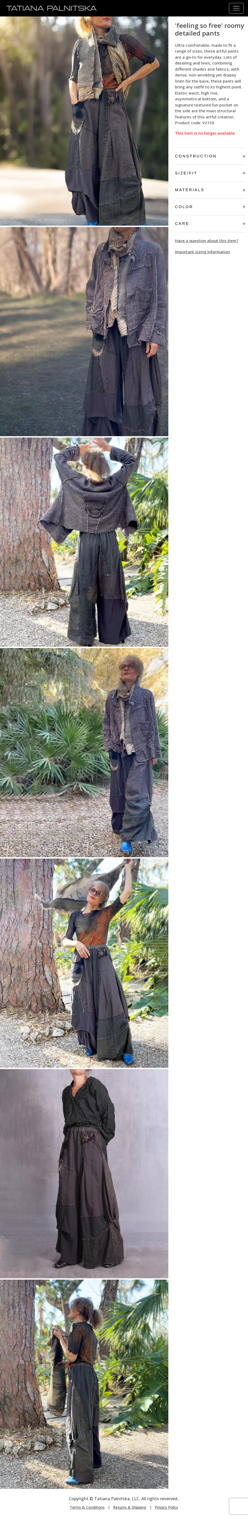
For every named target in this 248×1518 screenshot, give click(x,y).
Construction (210, 156)
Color (210, 206)
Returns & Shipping (129, 1507)
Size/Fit (210, 173)
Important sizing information (202, 251)
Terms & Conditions (87, 1507)
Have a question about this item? (206, 240)
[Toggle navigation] (236, 8)
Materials (210, 189)
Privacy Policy (166, 1507)
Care (210, 223)
